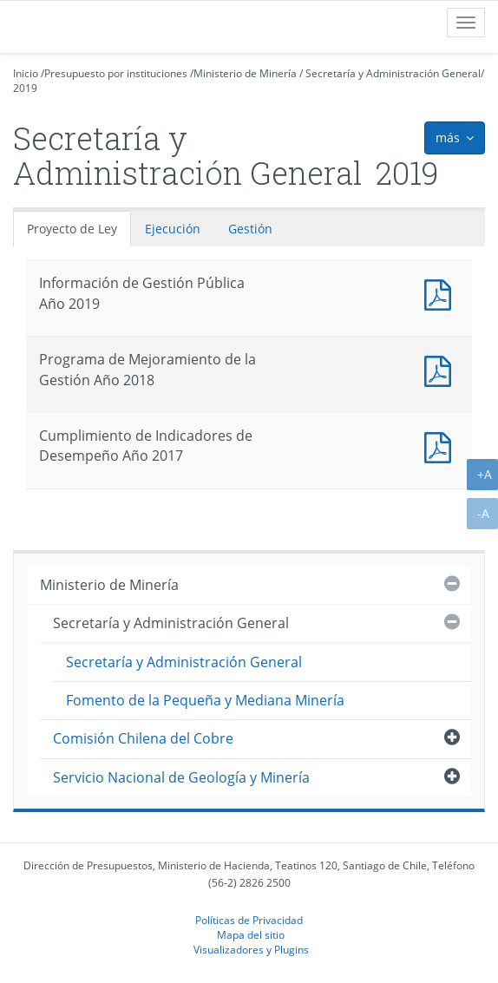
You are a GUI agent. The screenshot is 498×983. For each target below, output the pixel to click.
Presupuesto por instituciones (115, 73)
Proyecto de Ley (72, 228)
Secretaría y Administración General (393, 73)
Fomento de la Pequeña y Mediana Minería (205, 700)
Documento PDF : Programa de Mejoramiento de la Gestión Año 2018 (441, 369)
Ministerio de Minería (245, 73)
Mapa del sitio (251, 934)
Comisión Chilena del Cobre (143, 738)
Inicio (25, 73)
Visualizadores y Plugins (251, 949)
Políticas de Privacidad (249, 920)
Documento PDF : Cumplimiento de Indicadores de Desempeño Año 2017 (441, 445)
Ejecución (172, 228)
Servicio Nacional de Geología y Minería (181, 777)
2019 (25, 88)
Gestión (250, 228)
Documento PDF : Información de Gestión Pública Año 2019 (441, 292)
